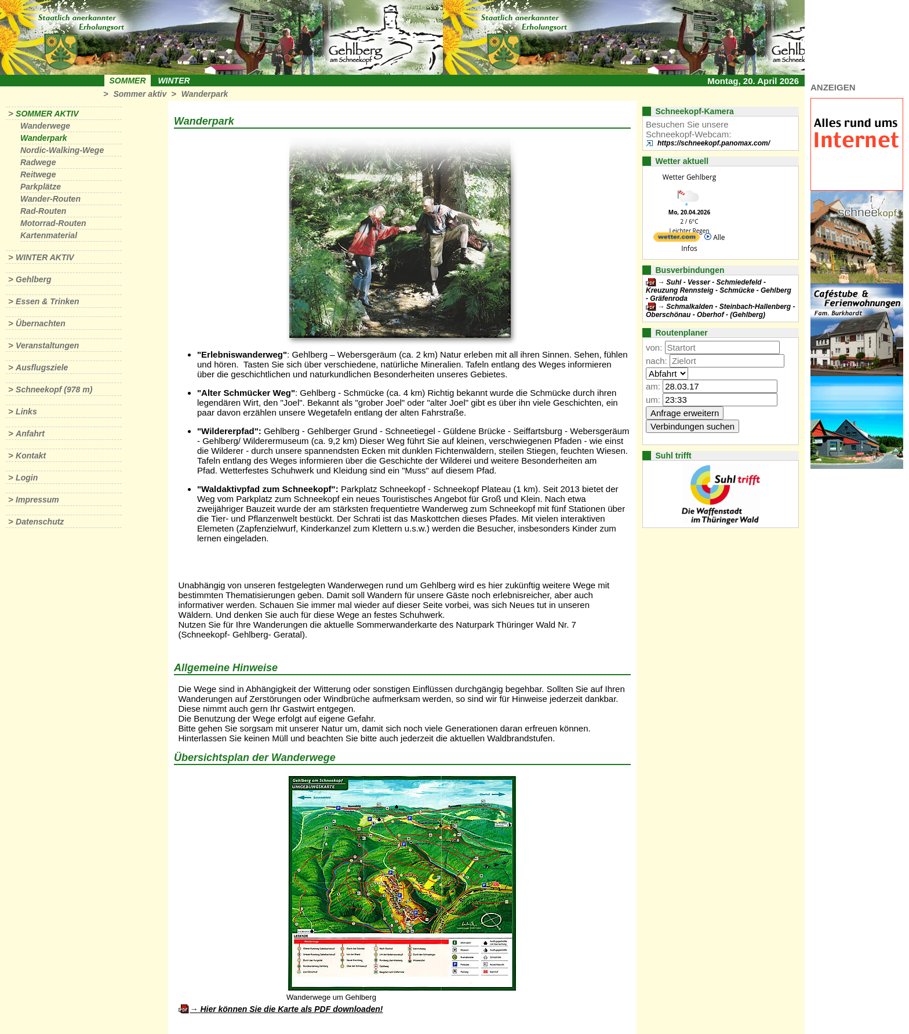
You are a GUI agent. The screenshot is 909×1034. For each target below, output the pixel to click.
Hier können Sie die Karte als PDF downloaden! (291, 1009)
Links (26, 411)
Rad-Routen (43, 211)
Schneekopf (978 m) (54, 389)
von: (654, 347)
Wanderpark (204, 94)
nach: (656, 361)
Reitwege (38, 174)
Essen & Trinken (47, 301)
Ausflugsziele (42, 367)
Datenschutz (40, 521)
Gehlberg (33, 279)
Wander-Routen (50, 198)
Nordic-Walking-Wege (62, 150)
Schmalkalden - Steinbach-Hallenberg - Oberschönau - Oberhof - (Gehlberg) (720, 311)
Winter (174, 80)
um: (653, 400)
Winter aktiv (45, 257)
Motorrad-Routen (53, 223)
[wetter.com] (676, 239)
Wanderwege (45, 125)
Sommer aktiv (139, 94)
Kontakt (31, 455)
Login (27, 477)
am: (653, 386)
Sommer (128, 80)
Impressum (37, 499)
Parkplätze (40, 186)
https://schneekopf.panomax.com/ (713, 143)
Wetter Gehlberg (689, 177)
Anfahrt (30, 433)
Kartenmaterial (48, 235)
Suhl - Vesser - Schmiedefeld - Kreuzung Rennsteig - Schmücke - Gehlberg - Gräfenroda (718, 290)
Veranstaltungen (47, 345)
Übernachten (41, 323)
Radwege (38, 162)
